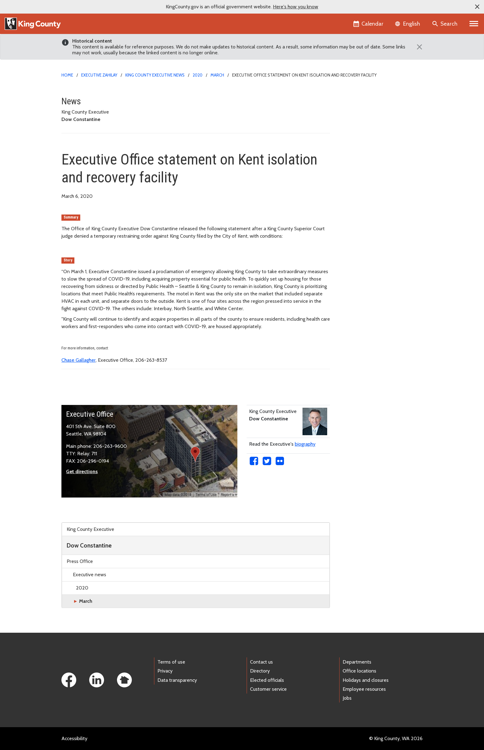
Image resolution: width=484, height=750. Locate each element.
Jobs (347, 698)
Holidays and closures (366, 680)
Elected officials (267, 680)
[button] (477, 7)
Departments (357, 662)
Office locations (359, 671)
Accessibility (74, 738)
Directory (260, 671)
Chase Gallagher (78, 360)
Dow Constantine (89, 545)
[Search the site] (445, 24)
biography (305, 444)
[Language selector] (408, 24)
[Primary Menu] (474, 24)
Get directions (82, 471)
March (217, 75)
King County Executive (90, 529)
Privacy (165, 671)
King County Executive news (155, 75)
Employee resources (364, 689)
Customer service (268, 689)
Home (67, 75)
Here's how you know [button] (295, 7)
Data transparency (177, 680)
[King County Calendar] (369, 24)
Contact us (261, 662)
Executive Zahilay (99, 75)
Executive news (89, 574)
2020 (197, 75)
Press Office (80, 561)
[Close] (418, 47)
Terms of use (171, 662)
